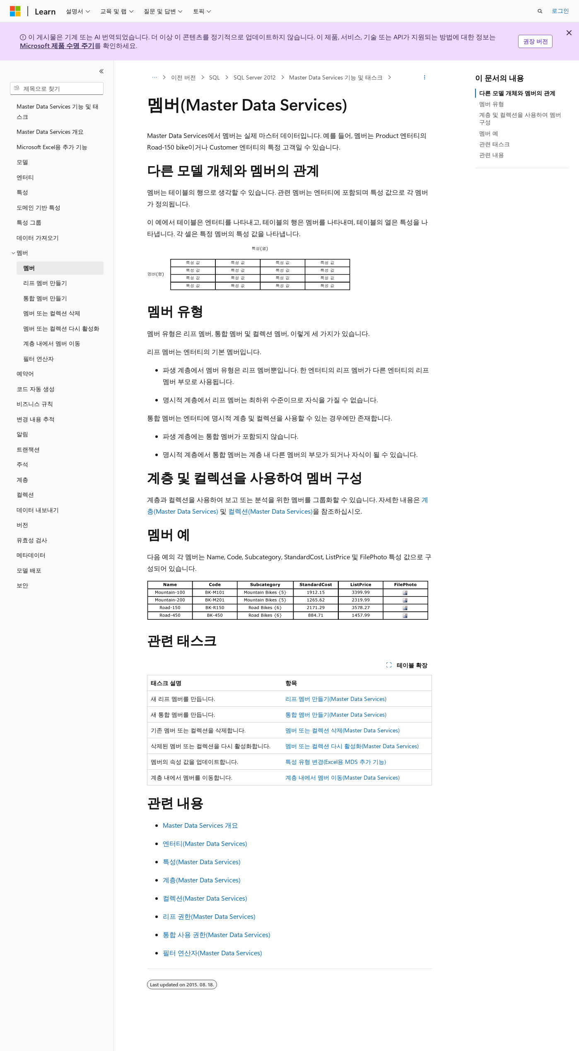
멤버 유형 (491, 104)
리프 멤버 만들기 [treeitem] (45, 283)
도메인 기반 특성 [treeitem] (38, 207)
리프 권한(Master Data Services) (209, 916)
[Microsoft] (15, 11)
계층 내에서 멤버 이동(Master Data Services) (342, 777)
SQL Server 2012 (255, 77)
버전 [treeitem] (22, 525)
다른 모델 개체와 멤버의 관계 (517, 93)
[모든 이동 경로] (154, 77)
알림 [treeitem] (22, 434)
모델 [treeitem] (22, 162)
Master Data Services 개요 (200, 825)
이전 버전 (183, 77)
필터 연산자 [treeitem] (38, 358)
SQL (214, 77)
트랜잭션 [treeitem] (28, 449)
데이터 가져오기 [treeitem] (38, 238)
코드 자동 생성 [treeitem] (36, 389)
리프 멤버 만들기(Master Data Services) (335, 699)
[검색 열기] (540, 11)
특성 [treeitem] (22, 192)
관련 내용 (491, 155)
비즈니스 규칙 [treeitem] (35, 404)
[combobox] (57, 88)
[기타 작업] (424, 77)
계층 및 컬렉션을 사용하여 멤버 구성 (520, 118)
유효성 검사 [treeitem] (32, 540)
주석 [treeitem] (22, 464)
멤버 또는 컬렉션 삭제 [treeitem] (51, 313)
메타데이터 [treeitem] (31, 555)
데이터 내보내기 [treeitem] (38, 510)
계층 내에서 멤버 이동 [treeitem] (51, 343)
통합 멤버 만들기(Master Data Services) (335, 714)
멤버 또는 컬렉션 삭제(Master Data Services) (342, 730)
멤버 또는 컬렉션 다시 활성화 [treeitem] (61, 328)
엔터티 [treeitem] (25, 177)
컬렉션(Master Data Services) (270, 511)
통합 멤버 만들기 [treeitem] (45, 298)
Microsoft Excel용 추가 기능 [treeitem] (52, 147)
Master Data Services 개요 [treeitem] (50, 131)
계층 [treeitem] (22, 479)
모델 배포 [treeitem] (29, 570)
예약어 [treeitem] (25, 373)
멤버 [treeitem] (29, 268)
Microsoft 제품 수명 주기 (57, 45)
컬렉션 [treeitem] (25, 494)
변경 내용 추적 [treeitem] (36, 419)
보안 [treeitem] (22, 585)
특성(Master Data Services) (202, 861)
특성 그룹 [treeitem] (29, 222)
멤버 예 (488, 133)
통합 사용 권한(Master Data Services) (216, 934)
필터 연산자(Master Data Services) (212, 952)
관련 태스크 (494, 144)
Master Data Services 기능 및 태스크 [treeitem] (58, 111)
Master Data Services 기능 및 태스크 (336, 77)
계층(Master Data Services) (202, 879)
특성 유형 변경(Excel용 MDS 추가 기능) (335, 762)
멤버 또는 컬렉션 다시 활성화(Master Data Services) (352, 746)
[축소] (101, 71)
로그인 (560, 10)
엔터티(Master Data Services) (205, 843)
